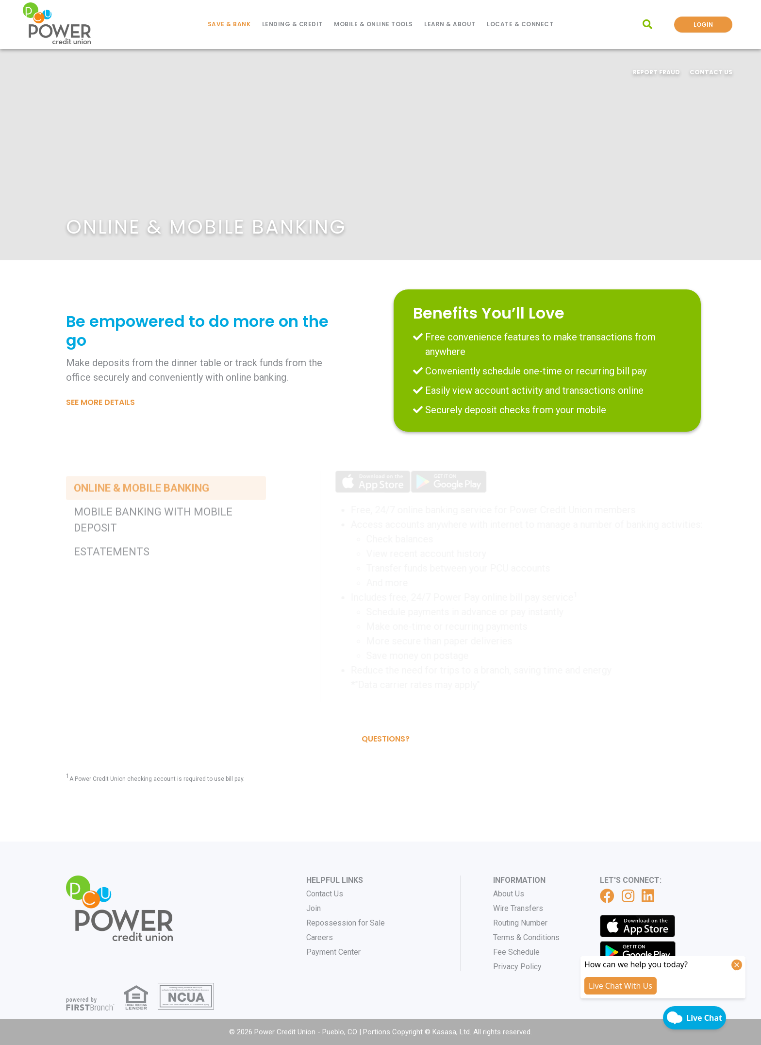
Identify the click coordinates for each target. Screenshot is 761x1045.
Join (313, 908)
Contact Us (711, 72)
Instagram (628, 896)
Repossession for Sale (345, 922)
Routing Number (520, 922)
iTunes (638, 926)
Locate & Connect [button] (520, 24)
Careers (319, 937)
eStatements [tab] (111, 594)
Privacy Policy (517, 966)
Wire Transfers (518, 908)
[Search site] (647, 24)
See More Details (100, 402)
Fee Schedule (516, 952)
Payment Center (333, 952)
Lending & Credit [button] (292, 24)
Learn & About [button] (450, 24)
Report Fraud (656, 72)
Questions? (386, 738)
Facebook (607, 896)
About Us (508, 893)
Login (703, 24)
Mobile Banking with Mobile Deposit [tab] (153, 562)
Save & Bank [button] (229, 24)
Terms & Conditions (526, 937)
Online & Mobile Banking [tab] (141, 530)
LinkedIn (648, 896)
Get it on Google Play (638, 952)
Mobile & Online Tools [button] (373, 24)
